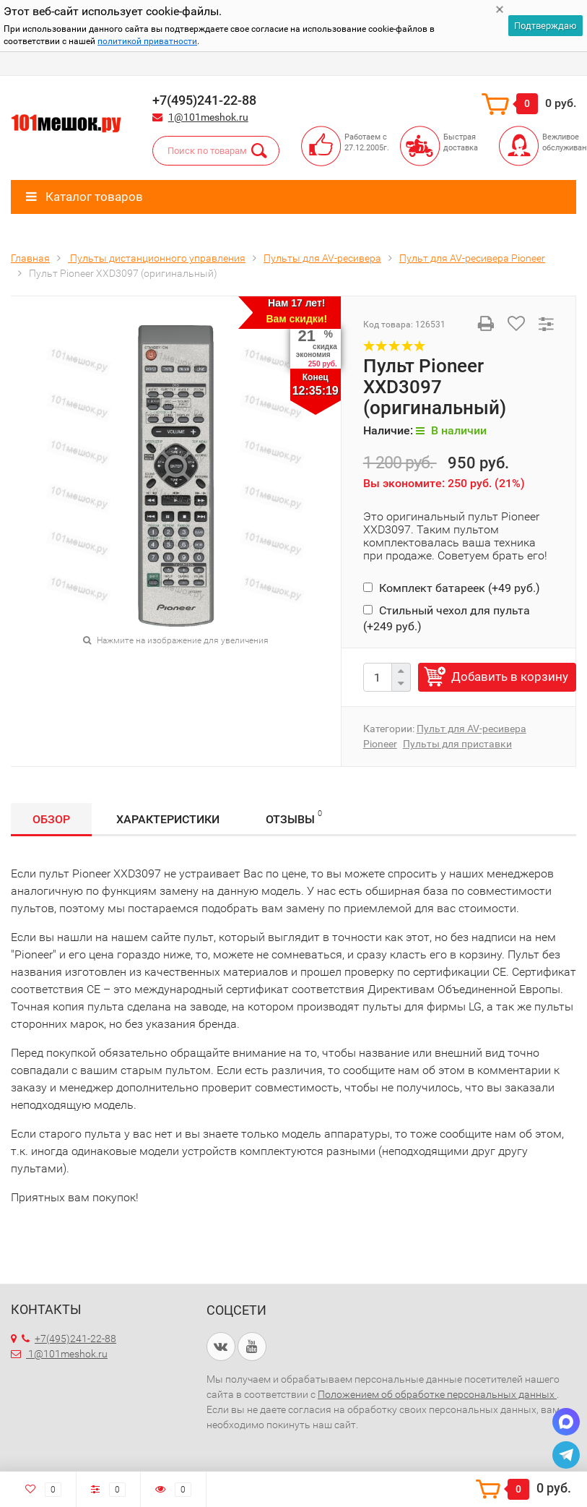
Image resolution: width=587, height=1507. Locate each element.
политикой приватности (147, 41)
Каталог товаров (84, 196)
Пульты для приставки (457, 744)
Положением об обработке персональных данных (437, 1394)
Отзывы (294, 817)
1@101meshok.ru (208, 117)
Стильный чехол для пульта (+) (446, 618)
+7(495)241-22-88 (69, 1338)
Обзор (51, 819)
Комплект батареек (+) (451, 588)
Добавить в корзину (509, 676)
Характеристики (167, 819)
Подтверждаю (545, 25)
